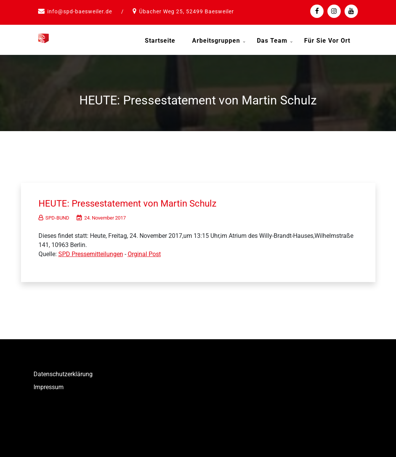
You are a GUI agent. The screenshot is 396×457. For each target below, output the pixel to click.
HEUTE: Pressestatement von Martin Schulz (134, 201)
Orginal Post (144, 252)
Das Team (272, 40)
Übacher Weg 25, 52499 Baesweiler (186, 11)
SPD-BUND (53, 216)
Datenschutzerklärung (63, 372)
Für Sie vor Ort (327, 40)
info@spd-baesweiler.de (79, 11)
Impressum (49, 385)
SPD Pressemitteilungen (90, 252)
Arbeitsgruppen (216, 40)
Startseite (160, 40)
